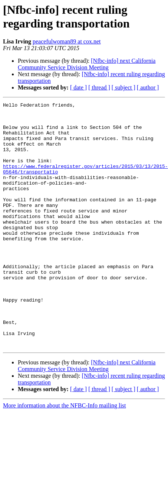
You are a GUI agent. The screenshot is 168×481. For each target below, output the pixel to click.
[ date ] (78, 87)
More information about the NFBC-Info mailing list (64, 454)
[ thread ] (99, 87)
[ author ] (148, 87)
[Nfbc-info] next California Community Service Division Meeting (86, 64)
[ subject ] (123, 87)
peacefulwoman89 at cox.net (67, 41)
